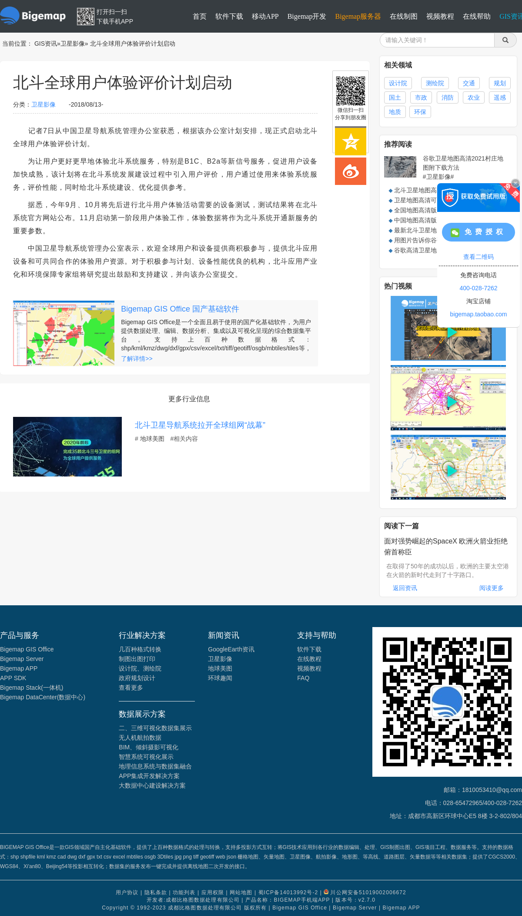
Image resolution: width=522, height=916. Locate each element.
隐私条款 (155, 892)
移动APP (265, 16)
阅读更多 (491, 587)
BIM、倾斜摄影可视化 (148, 747)
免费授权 (478, 232)
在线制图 (404, 16)
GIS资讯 (45, 43)
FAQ (303, 677)
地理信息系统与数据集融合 (155, 766)
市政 (421, 97)
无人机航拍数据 (140, 737)
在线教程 (309, 658)
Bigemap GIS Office (27, 649)
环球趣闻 (220, 677)
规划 (500, 83)
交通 (469, 83)
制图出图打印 (137, 658)
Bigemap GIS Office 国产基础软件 (180, 309)
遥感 (500, 97)
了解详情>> (136, 358)
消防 (448, 97)
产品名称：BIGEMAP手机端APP (287, 900)
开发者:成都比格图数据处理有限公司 (193, 900)
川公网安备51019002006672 (368, 892)
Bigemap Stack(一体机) (31, 687)
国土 (395, 97)
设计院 (398, 83)
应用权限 (212, 892)
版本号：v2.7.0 (355, 900)
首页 (200, 16)
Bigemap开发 (307, 16)
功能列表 (184, 892)
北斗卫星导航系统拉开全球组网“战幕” (200, 425)
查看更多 (131, 687)
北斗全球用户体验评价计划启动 (132, 43)
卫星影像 (72, 43)
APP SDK (13, 677)
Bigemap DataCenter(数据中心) (42, 697)
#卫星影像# (438, 176)
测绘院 (435, 83)
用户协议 (127, 892)
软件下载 (229, 16)
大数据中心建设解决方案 (152, 785)
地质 (395, 111)
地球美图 (152, 438)
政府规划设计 (137, 677)
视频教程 (440, 16)
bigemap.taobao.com (478, 314)
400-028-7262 (478, 288)
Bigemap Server (22, 658)
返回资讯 (405, 587)
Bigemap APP (18, 668)
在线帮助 (477, 16)
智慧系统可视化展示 (146, 756)
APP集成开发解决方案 (149, 775)
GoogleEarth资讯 (231, 649)
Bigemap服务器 (358, 16)
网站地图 (241, 892)
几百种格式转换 (140, 649)
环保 (420, 111)
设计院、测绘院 (140, 668)
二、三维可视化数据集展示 (155, 728)
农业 (474, 97)
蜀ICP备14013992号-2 (288, 892)
